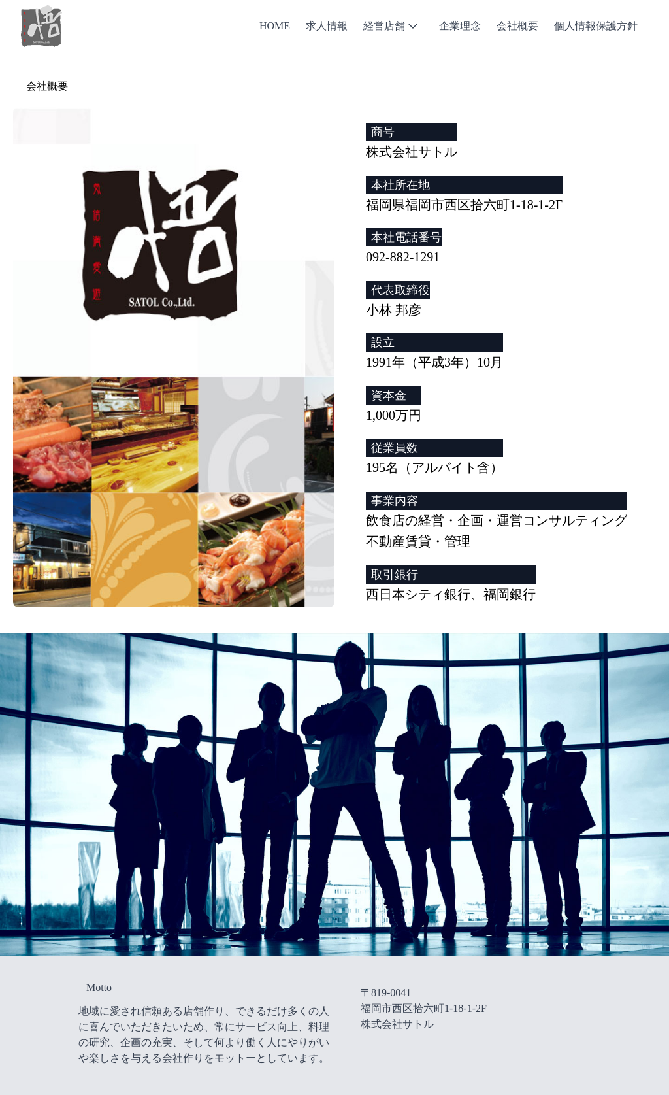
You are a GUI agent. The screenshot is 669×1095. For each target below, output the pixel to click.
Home (274, 25)
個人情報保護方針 (596, 25)
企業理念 (460, 25)
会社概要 (517, 25)
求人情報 (327, 25)
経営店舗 (392, 26)
